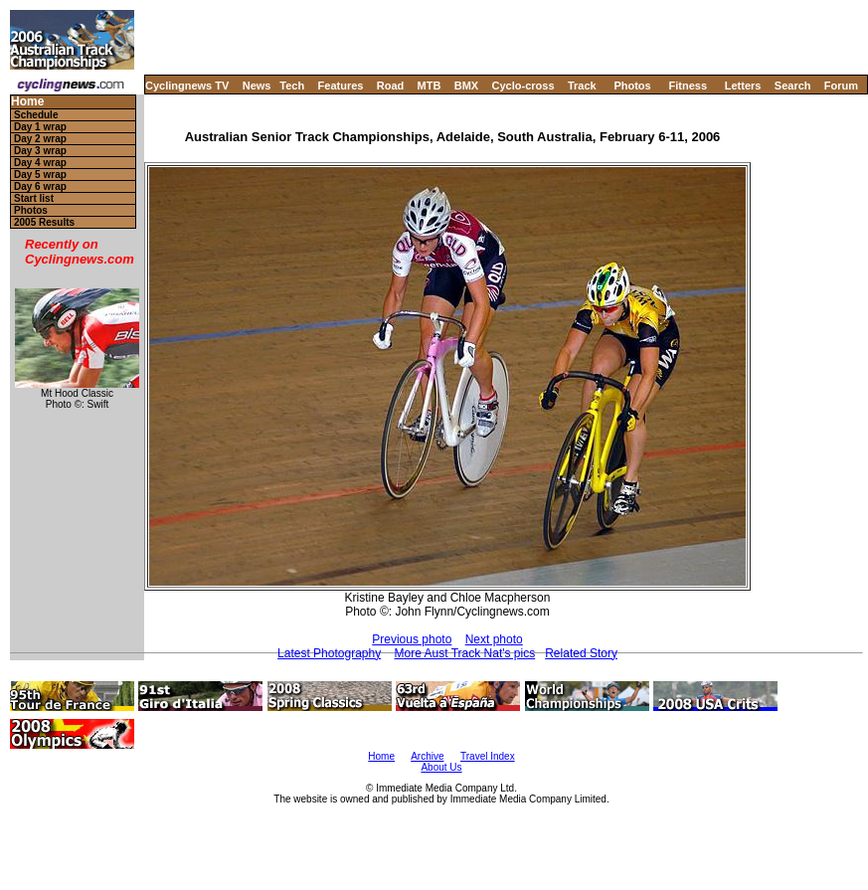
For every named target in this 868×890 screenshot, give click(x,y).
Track (582, 85)
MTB (429, 85)
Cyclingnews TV (187, 85)
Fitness (687, 85)
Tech (291, 85)
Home (27, 101)
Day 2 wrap (40, 138)
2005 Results (44, 222)
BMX (466, 85)
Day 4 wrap (40, 162)
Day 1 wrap (40, 126)
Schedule (36, 114)
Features (341, 85)
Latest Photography (329, 653)
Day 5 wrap (40, 174)
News (257, 85)
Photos (631, 85)
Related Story (581, 653)
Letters (743, 85)
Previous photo (411, 639)
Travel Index (487, 756)
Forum (841, 85)
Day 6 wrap (40, 186)
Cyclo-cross (523, 85)
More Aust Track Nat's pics (465, 653)
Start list (34, 198)
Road (391, 85)
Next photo (494, 639)
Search (793, 85)
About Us (441, 767)
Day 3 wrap (40, 150)
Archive (427, 756)
